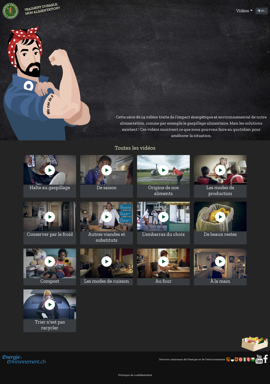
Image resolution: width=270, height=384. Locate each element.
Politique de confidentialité (135, 375)
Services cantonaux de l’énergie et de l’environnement (207, 359)
